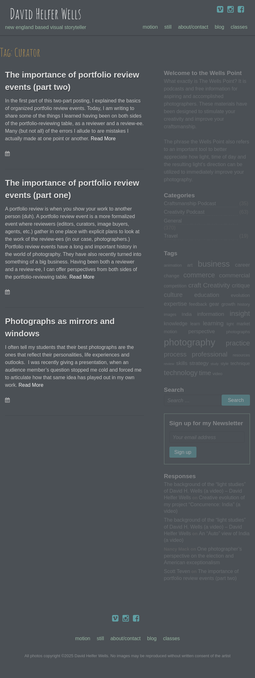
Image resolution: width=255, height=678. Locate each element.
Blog (219, 27)
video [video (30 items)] (217, 373)
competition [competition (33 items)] (175, 285)
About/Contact (193, 27)
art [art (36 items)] (189, 265)
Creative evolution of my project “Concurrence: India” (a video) (204, 504)
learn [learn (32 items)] (195, 323)
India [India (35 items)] (187, 314)
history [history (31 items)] (243, 304)
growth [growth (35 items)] (228, 304)
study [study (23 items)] (214, 364)
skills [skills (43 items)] (182, 363)
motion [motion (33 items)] (170, 331)
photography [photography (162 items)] (189, 342)
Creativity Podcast (184, 212)
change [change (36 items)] (171, 275)
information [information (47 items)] (210, 314)
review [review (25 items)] (169, 364)
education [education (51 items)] (206, 295)
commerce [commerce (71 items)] (199, 275)
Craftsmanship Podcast (190, 203)
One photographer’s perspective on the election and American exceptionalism (203, 555)
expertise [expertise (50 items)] (175, 304)
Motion (150, 27)
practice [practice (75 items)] (238, 343)
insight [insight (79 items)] (240, 313)
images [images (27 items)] (170, 314)
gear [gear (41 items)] (214, 304)
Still (168, 27)
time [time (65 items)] (205, 372)
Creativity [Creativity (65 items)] (216, 285)
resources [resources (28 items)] (241, 355)
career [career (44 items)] (242, 265)
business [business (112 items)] (214, 263)
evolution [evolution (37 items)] (240, 295)
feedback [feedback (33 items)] (198, 304)
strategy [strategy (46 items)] (199, 363)
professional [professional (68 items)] (209, 354)
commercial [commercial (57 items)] (234, 275)
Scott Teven (177, 571)
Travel (171, 236)
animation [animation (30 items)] (173, 265)
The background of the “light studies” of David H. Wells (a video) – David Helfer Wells (205, 491)
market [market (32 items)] (243, 323)
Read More (103, 138)
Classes (239, 27)
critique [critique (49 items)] (241, 285)
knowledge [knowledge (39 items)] (176, 323)
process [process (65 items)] (175, 354)
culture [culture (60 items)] (173, 294)
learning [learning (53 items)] (213, 323)
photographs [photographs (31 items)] (238, 331)
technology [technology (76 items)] (181, 373)
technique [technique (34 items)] (240, 363)
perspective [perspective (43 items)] (201, 331)
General (173, 220)
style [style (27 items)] (225, 364)
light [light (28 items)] (230, 324)
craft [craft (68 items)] (194, 285)
